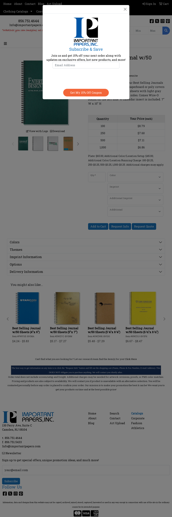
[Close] (125, 9)
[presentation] (86, 78)
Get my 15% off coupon (86, 92)
